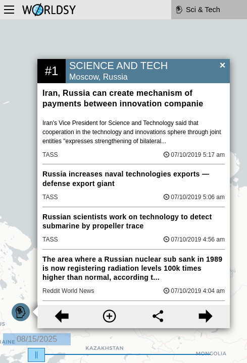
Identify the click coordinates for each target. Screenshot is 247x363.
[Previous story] (61, 316)
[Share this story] (158, 316)
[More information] (109, 316)
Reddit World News (68, 290)
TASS (50, 154)
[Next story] (206, 316)
